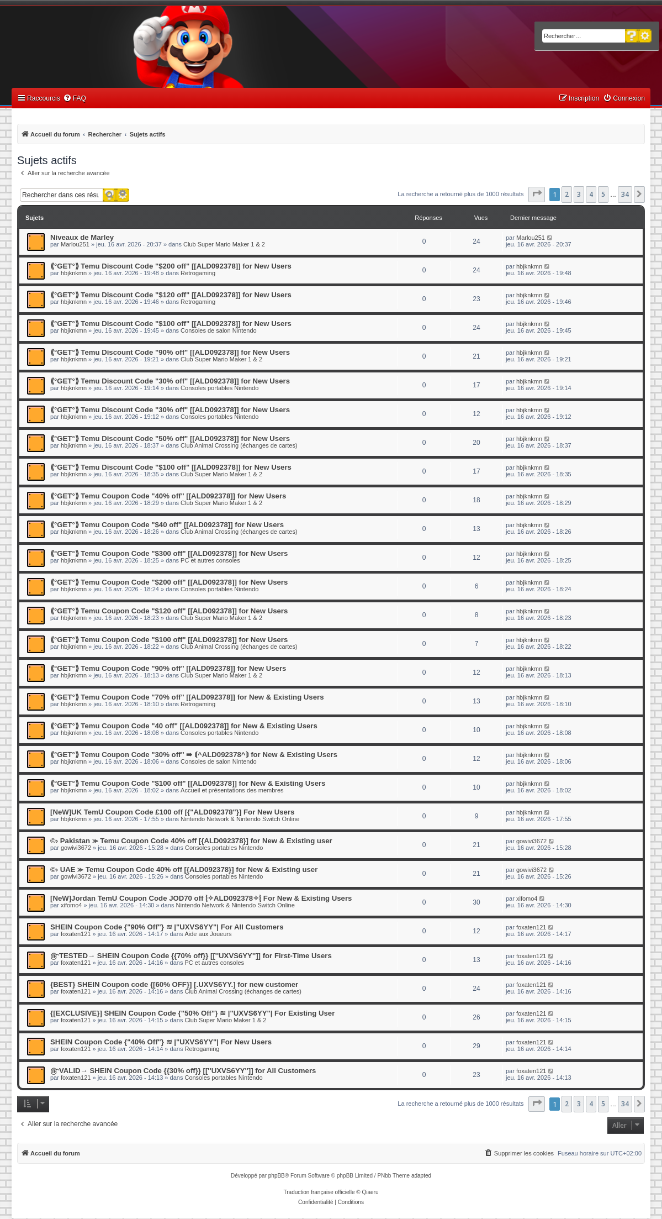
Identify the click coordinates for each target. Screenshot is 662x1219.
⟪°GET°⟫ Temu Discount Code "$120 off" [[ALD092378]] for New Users (171, 295)
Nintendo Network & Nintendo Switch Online (240, 819)
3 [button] (579, 194)
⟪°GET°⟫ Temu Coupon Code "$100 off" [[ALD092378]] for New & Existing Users (187, 783)
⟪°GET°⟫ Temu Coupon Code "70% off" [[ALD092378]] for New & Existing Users (187, 697)
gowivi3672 (76, 847)
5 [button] (603, 194)
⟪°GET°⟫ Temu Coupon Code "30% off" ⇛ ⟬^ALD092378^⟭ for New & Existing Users (193, 754)
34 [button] (625, 194)
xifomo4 (71, 905)
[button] (536, 194)
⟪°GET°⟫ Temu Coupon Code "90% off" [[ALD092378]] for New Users (168, 668)
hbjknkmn (74, 273)
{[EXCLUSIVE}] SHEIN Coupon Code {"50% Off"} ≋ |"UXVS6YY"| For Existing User (192, 1013)
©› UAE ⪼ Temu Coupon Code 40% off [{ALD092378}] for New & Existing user (183, 869)
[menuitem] (74, 98)
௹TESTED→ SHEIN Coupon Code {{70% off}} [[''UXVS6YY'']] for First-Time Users (191, 956)
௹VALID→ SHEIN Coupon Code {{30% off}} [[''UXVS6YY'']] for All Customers (183, 1070)
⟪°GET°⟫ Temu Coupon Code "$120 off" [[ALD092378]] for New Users (169, 611)
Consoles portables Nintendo (219, 388)
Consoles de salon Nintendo (219, 330)
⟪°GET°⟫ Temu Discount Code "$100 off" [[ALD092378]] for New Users (171, 323)
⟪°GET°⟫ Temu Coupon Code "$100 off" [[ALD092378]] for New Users (169, 639)
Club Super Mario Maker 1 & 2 (224, 244)
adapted (421, 1176)
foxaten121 (76, 934)
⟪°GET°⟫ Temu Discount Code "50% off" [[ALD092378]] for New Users (170, 438)
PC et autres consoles (210, 560)
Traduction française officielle (319, 1192)
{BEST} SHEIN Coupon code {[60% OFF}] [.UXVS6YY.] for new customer (174, 984)
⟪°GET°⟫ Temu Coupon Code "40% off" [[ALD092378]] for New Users (168, 496)
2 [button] (567, 194)
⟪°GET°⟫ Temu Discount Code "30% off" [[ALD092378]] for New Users (170, 381)
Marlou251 (75, 244)
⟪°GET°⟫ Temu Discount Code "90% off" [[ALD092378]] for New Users (170, 352)
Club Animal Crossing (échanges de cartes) (239, 445)
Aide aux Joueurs (207, 934)
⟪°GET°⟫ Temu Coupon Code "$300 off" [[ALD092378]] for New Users (169, 553)
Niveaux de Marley (82, 237)
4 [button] (591, 194)
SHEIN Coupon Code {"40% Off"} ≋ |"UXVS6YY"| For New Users (161, 1042)
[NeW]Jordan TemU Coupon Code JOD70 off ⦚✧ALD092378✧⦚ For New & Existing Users (201, 898)
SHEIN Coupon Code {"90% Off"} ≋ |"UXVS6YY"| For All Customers (166, 927)
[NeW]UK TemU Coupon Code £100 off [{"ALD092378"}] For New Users (172, 812)
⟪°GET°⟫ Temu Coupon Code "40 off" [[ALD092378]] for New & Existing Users (183, 726)
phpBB (276, 1176)
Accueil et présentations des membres (232, 790)
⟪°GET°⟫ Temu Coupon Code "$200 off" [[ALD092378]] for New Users (169, 582)
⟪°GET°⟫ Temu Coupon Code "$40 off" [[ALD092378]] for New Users (167, 525)
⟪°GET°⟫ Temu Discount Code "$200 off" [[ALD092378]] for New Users (171, 266)
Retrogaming (198, 273)
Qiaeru (370, 1192)
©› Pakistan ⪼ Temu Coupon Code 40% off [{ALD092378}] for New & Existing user (191, 841)
